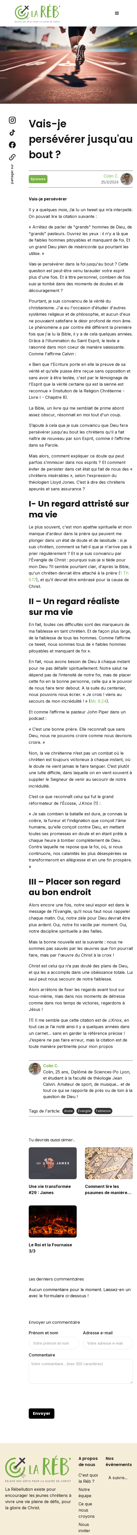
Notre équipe (85, 1492)
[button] (117, 13)
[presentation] (68, 1396)
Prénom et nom (43, 1332)
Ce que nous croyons (87, 1510)
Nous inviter (84, 1527)
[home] (36, 13)
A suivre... (118, 1477)
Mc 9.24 (98, 701)
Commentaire (42, 1354)
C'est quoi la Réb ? (88, 1478)
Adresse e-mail (98, 1332)
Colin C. (111, 176)
